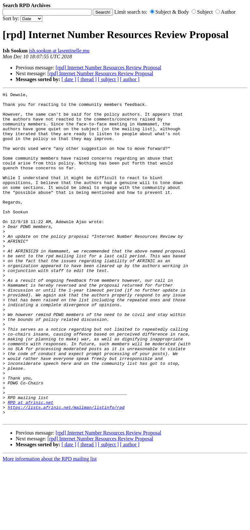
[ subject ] (108, 79)
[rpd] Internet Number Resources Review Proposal (108, 67)
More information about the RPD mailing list (50, 524)
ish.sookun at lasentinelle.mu (59, 50)
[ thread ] (87, 79)
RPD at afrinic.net (30, 465)
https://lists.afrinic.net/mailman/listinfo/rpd (66, 471)
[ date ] (69, 79)
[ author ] (130, 79)
